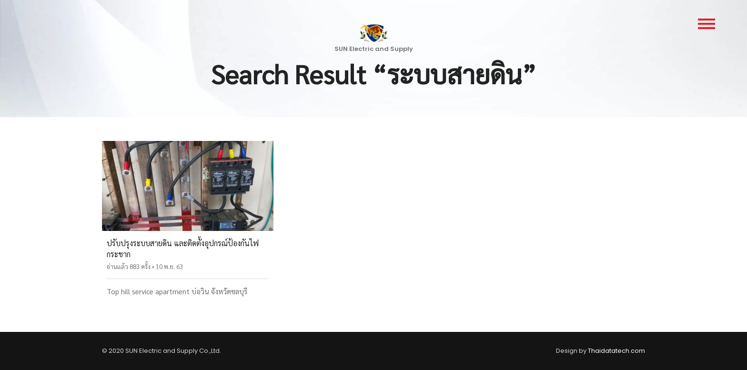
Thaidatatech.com (616, 350)
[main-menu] (706, 23)
